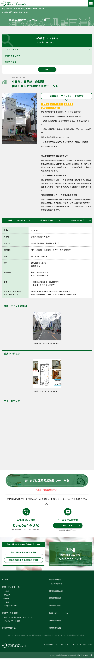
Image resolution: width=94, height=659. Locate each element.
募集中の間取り (50, 220)
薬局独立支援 (55, 621)
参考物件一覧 (55, 606)
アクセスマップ (80, 220)
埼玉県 (6, 599)
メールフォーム (70, 525)
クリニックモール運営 (12, 621)
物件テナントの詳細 (19, 220)
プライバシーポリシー (59, 636)
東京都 (6, 591)
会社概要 (48, 645)
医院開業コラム (9, 628)
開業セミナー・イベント (59, 613)
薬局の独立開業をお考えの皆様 (26, 552)
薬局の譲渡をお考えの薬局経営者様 (25, 560)
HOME (5, 579)
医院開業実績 (55, 598)
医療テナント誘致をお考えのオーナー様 (18, 618)
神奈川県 (7, 595)
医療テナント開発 (10, 613)
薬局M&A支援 (55, 628)
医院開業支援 (55, 579)
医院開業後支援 (56, 591)
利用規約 (72, 636)
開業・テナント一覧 (11, 587)
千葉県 (6, 602)
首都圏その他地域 (10, 606)
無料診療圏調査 (56, 584)
